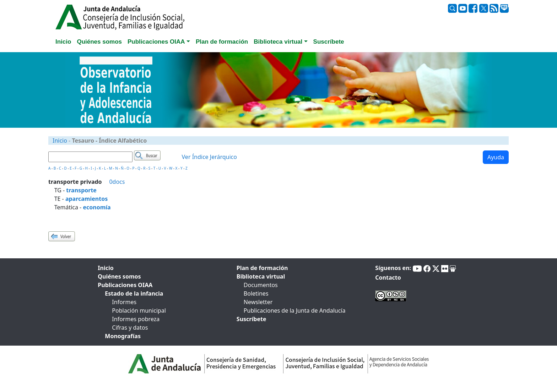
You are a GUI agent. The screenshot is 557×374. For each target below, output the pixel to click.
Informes (124, 302)
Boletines (256, 293)
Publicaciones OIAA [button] (156, 41)
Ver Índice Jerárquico (209, 157)
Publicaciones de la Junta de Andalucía (295, 310)
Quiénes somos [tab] (99, 41)
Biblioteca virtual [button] (278, 41)
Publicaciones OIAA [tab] (125, 285)
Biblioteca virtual (261, 276)
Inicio (60, 140)
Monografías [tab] (123, 336)
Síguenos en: (393, 268)
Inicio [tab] (63, 41)
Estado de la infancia (134, 293)
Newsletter (258, 302)
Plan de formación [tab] (222, 41)
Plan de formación (262, 268)
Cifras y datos (130, 327)
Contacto (388, 277)
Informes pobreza (135, 319)
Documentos (261, 285)
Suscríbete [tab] (328, 41)
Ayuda (495, 157)
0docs (117, 182)
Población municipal (139, 310)
